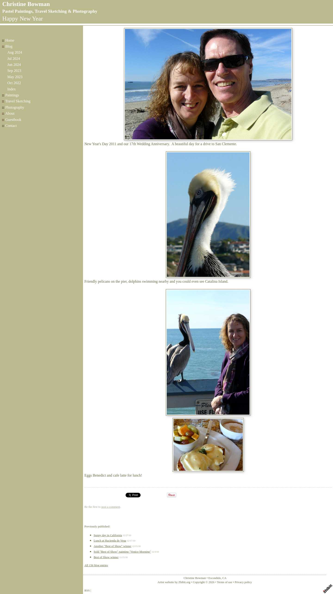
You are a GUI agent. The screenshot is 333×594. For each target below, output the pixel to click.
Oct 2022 (14, 83)
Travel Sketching (18, 101)
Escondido (214, 578)
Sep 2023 (14, 71)
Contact (11, 126)
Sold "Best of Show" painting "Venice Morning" (122, 551)
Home (9, 40)
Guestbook (13, 120)
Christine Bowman (26, 4)
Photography (14, 107)
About (10, 113)
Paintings (12, 95)
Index (11, 89)
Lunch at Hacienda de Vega (110, 540)
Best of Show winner (106, 557)
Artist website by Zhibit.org (173, 582)
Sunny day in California (108, 535)
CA (224, 578)
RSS (87, 590)
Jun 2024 (14, 65)
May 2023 (14, 77)
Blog (8, 46)
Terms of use (224, 582)
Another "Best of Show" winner (112, 546)
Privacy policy (243, 582)
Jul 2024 (13, 59)
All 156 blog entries (96, 565)
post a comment (110, 506)
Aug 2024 (14, 52)
